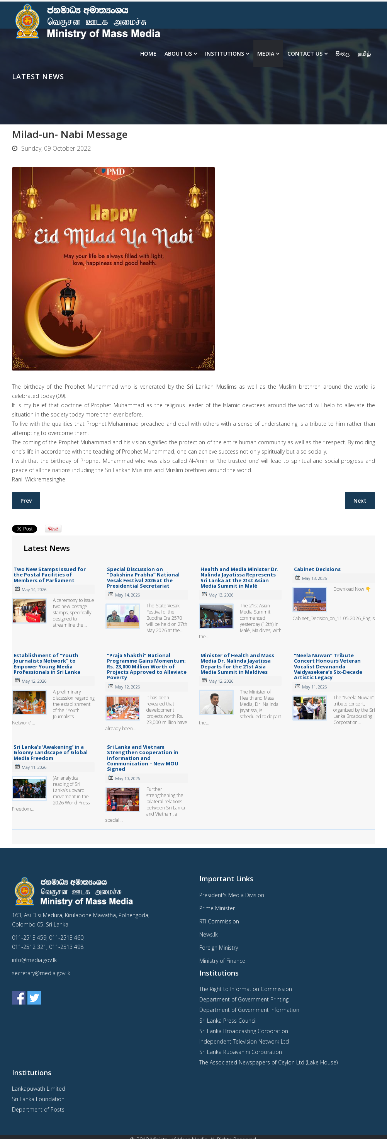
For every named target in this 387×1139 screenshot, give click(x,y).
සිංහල (343, 53)
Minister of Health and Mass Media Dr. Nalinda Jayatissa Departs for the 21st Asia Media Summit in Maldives (237, 663)
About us (178, 53)
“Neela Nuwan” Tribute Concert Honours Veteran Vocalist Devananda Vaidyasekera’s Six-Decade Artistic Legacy (328, 666)
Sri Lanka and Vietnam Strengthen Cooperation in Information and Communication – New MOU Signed (142, 757)
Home (148, 53)
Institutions (224, 53)
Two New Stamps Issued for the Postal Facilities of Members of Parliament (50, 575)
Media (265, 53)
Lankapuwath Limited (38, 1088)
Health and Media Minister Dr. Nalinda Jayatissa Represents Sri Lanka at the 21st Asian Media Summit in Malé (239, 577)
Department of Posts (38, 1109)
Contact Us (304, 53)
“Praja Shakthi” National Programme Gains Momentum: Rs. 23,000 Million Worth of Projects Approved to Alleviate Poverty (147, 666)
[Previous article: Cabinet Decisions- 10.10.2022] (26, 500)
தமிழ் (364, 53)
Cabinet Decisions (317, 569)
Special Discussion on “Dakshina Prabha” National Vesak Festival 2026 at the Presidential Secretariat (143, 577)
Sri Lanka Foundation (38, 1099)
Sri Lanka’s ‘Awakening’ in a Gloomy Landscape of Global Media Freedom (51, 752)
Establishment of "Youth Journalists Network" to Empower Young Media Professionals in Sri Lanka (47, 663)
